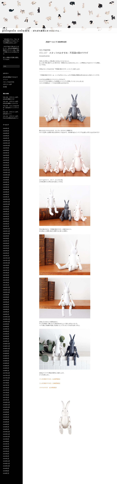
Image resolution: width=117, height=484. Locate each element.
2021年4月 (6, 277)
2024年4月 (6, 189)
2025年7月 (6, 153)
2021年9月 (6, 265)
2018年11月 (6, 346)
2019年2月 (6, 338)
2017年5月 (6, 390)
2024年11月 (6, 172)
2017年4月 (6, 392)
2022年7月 (6, 241)
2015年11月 (6, 434)
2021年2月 (6, 282)
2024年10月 (6, 175)
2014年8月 (6, 471)
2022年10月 (6, 233)
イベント (5, 79)
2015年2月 (6, 456)
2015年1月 (6, 458)
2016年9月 (6, 409)
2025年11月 (6, 143)
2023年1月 (6, 226)
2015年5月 (6, 449)
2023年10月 (6, 204)
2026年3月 (6, 133)
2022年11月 (6, 231)
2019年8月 (6, 326)
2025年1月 (6, 167)
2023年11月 (6, 202)
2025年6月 (6, 155)
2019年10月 (6, 321)
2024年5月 (6, 187)
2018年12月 (6, 343)
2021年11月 (6, 260)
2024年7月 (6, 182)
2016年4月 (6, 422)
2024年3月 (6, 192)
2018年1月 (6, 370)
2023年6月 (6, 214)
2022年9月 (6, 236)
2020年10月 (6, 292)
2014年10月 (6, 466)
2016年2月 (6, 427)
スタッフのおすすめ (44, 50)
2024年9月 (6, 177)
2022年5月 (6, 246)
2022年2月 (6, 253)
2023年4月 (6, 219)
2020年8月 (6, 297)
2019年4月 (6, 336)
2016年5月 (6, 419)
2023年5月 (6, 216)
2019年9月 (6, 324)
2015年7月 (6, 444)
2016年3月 (6, 424)
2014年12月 (6, 461)
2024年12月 (6, 170)
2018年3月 (6, 365)
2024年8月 (6, 179)
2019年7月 (6, 329)
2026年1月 (6, 138)
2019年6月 (6, 331)
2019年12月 (6, 316)
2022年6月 (6, 243)
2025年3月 (6, 162)
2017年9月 (6, 380)
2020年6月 (6, 302)
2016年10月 (6, 407)
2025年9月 (6, 148)
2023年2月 (6, 224)
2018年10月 (6, 348)
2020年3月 (6, 309)
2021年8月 (6, 268)
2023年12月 (6, 199)
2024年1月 (6, 197)
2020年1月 (6, 314)
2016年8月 (6, 412)
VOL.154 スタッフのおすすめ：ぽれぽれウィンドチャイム (11, 107)
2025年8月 (6, 150)
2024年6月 (6, 184)
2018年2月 (6, 368)
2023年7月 (6, 211)
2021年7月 (6, 270)
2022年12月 (6, 228)
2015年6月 (6, 446)
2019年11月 (6, 319)
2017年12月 (6, 373)
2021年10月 (6, 263)
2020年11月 (6, 290)
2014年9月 (6, 468)
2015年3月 (6, 453)
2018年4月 (6, 363)
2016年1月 (6, 429)
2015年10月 (6, 436)
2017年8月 (6, 383)
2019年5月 (6, 334)
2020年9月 (6, 294)
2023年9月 (6, 206)
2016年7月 (6, 414)
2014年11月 (6, 463)
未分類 (5, 87)
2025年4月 (6, 160)
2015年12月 (6, 431)
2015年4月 (6, 451)
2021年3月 (6, 280)
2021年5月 (6, 275)
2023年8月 (6, 209)
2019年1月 (6, 341)
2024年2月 (6, 194)
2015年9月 (6, 439)
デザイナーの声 (7, 84)
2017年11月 (6, 375)
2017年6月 (6, 387)
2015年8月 (6, 441)
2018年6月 (6, 358)
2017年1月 (6, 400)
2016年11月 (6, 405)
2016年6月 (6, 417)
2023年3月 (6, 221)
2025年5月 (6, 157)
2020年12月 (6, 287)
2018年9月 (6, 351)
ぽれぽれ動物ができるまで (10, 77)
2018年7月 (6, 356)
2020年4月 (6, 307)
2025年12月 (6, 140)
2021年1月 (6, 285)
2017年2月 (6, 397)
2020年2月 (6, 312)
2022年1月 (6, 255)
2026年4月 (6, 131)
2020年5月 (6, 304)
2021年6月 (6, 272)
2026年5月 (6, 128)
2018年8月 (6, 353)
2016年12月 (6, 402)
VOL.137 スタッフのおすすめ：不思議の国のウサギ (63, 52)
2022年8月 (6, 238)
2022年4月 (6, 248)
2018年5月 (6, 360)
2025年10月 (6, 145)
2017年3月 (6, 395)
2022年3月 (6, 250)
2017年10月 (6, 378)
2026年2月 (6, 135)
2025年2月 (6, 165)
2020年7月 (6, 299)
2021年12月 (6, 258)
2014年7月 (6, 473)
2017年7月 (6, 385)
